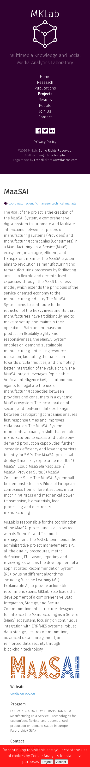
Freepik (39, 160)
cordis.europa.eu (22, 693)
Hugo (42, 155)
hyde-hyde (57, 155)
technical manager (65, 203)
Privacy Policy (45, 142)
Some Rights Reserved (55, 150)
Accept (61, 762)
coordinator (16, 203)
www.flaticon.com (65, 160)
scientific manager (38, 203)
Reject (47, 762)
